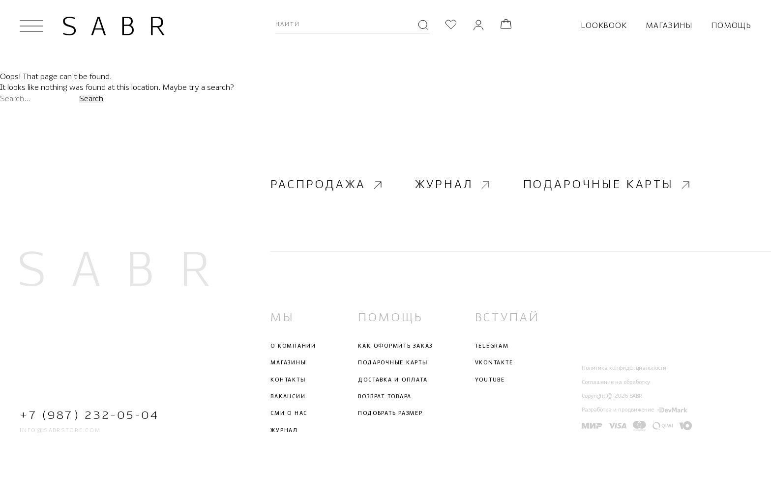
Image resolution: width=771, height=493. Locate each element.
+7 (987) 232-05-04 (89, 416)
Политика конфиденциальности (624, 368)
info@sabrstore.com (60, 430)
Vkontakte (494, 363)
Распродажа (327, 185)
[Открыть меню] (31, 26)
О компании (293, 346)
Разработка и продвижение (634, 410)
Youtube (490, 380)
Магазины (669, 25)
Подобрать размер (390, 413)
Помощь (731, 25)
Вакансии (287, 396)
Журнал (453, 185)
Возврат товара (385, 396)
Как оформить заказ (395, 346)
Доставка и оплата (392, 380)
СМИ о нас (288, 413)
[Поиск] (423, 26)
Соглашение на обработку (616, 382)
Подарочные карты (607, 185)
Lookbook (603, 25)
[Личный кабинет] (478, 26)
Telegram (492, 346)
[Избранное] (451, 26)
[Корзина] (506, 26)
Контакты (287, 380)
